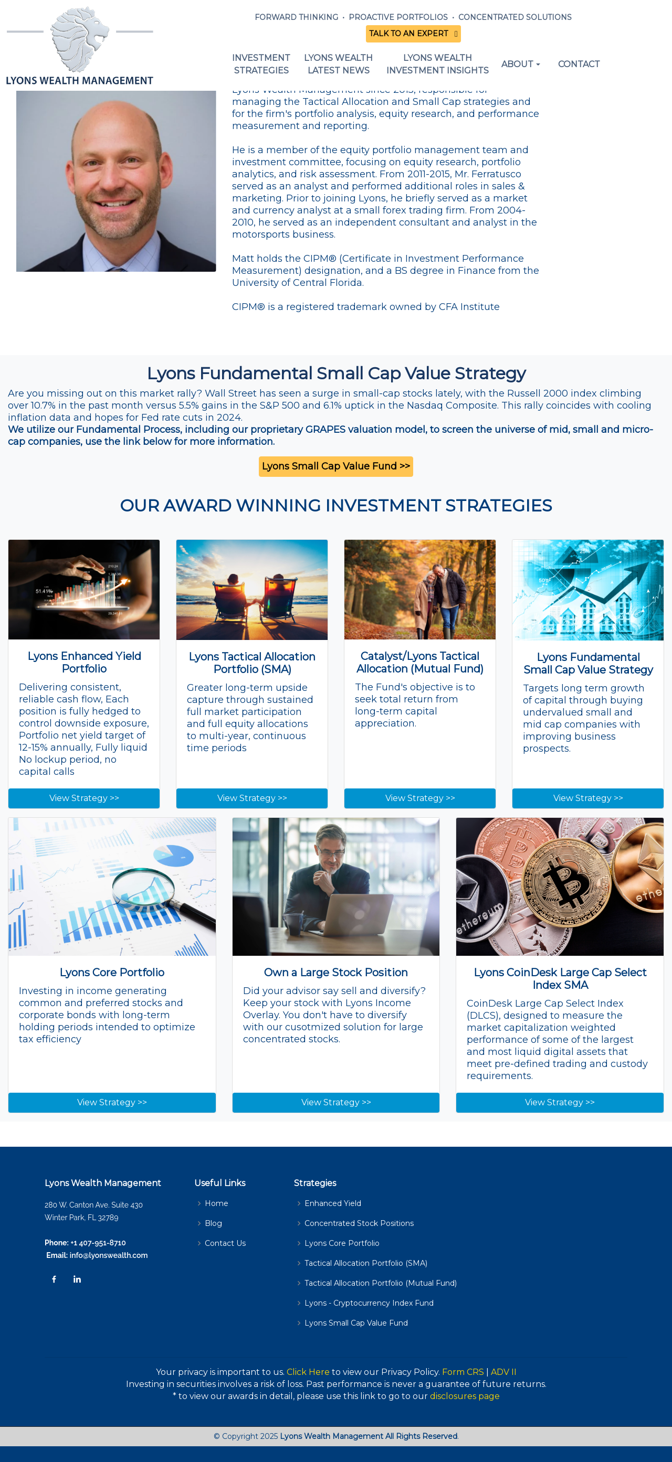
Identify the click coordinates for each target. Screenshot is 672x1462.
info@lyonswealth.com (108, 1255)
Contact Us (225, 1243)
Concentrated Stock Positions (359, 1223)
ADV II (504, 1372)
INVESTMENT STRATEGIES (261, 64)
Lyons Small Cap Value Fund (356, 1323)
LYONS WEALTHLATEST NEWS (338, 64)
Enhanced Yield (332, 1203)
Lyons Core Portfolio (342, 1243)
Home (216, 1203)
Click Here (308, 1372)
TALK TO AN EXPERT (410, 33)
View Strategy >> (84, 798)
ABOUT (517, 64)
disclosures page (465, 1396)
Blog (213, 1223)
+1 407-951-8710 (98, 1243)
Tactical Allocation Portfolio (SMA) (365, 1263)
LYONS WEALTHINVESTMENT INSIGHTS (437, 64)
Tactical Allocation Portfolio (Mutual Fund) (380, 1283)
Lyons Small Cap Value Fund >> (336, 466)
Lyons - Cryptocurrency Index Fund (369, 1303)
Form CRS (463, 1372)
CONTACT (579, 64)
